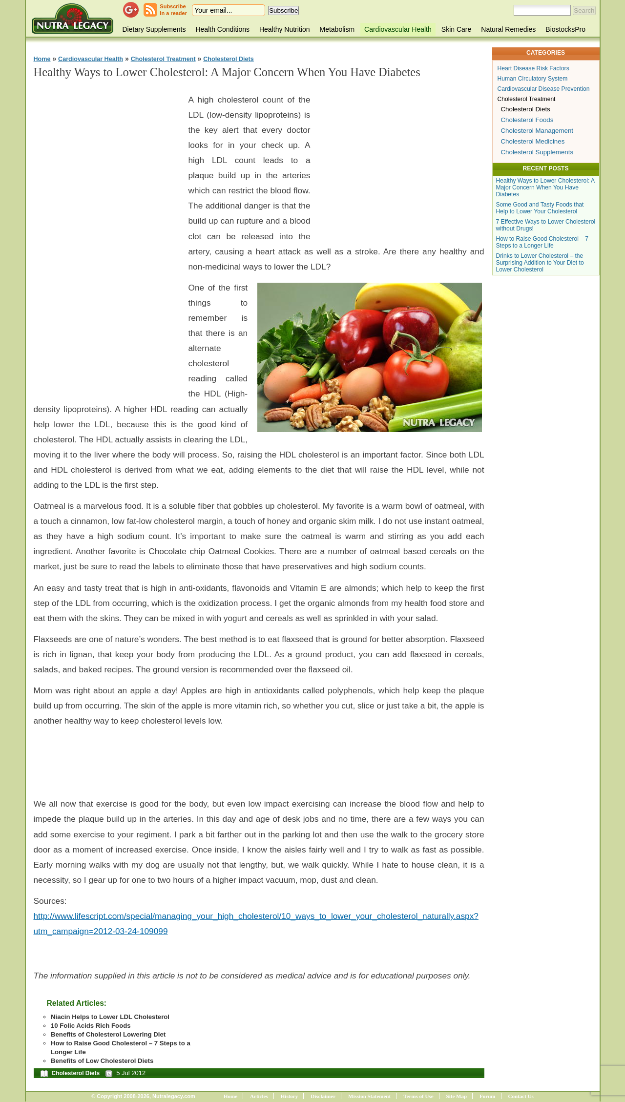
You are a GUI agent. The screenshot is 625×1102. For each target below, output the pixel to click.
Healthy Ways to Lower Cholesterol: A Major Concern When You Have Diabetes (545, 187)
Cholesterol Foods (527, 120)
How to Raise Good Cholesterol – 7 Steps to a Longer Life (542, 242)
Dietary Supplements (154, 29)
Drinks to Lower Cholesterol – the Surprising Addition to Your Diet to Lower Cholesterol (540, 262)
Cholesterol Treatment (163, 59)
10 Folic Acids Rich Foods (91, 1025)
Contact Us (521, 1096)
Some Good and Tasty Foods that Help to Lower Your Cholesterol (540, 208)
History (289, 1096)
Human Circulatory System (533, 78)
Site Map (456, 1096)
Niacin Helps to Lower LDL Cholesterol (110, 1016)
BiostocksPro (565, 29)
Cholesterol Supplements (537, 152)
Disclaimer (323, 1096)
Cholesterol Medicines (533, 141)
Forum (487, 1096)
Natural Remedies (508, 29)
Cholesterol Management (537, 130)
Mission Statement (369, 1096)
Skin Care (456, 29)
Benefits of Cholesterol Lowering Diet (108, 1034)
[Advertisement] (107, 234)
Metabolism (336, 29)
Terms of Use (418, 1096)
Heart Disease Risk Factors (533, 68)
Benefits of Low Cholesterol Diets (102, 1060)
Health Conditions (222, 29)
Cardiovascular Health (398, 29)
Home (42, 59)
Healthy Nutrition (284, 29)
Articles (259, 1096)
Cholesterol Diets (228, 59)
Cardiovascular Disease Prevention (544, 88)
